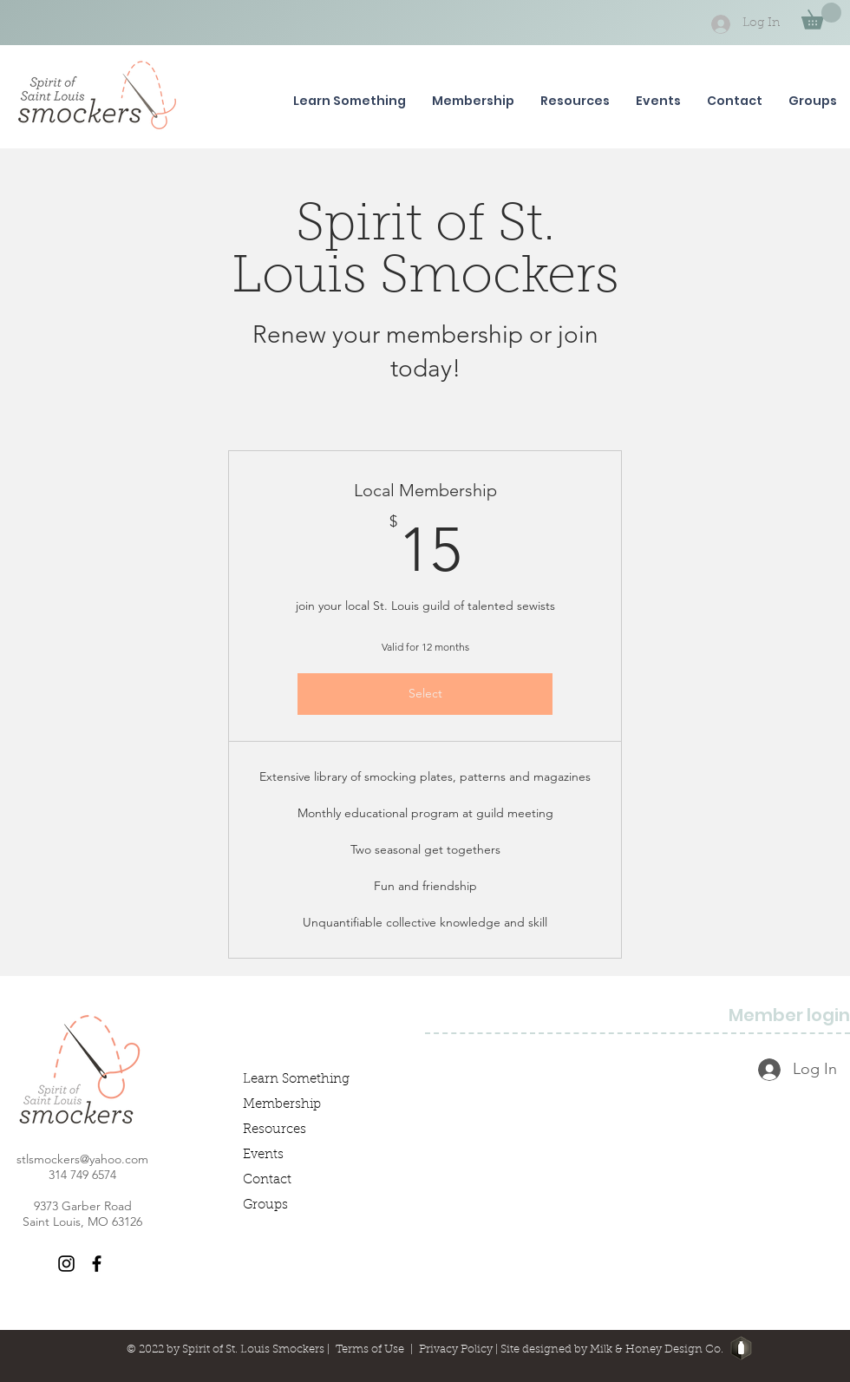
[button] (821, 16)
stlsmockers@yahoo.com (82, 1159)
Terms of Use (370, 1349)
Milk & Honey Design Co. (656, 1349)
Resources (274, 1129)
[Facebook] (97, 1263)
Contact (267, 1180)
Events (263, 1155)
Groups (265, 1205)
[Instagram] (66, 1263)
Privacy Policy (456, 1349)
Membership (282, 1104)
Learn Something (296, 1079)
